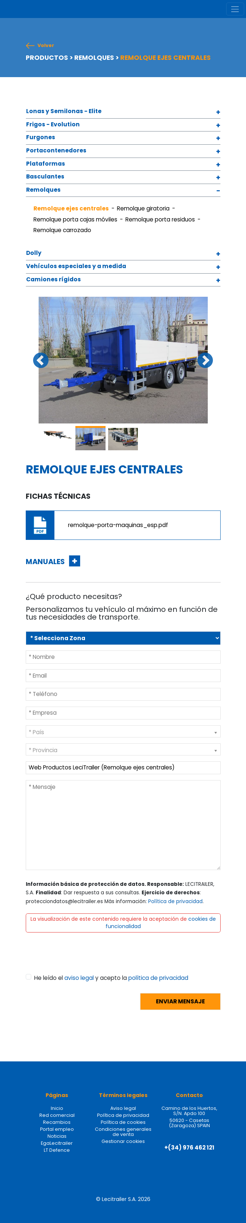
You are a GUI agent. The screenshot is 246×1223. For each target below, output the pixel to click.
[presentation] (82, 959)
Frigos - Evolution (53, 124)
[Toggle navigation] (235, 9)
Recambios (57, 1122)
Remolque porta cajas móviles (75, 219)
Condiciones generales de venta (123, 1131)
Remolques (43, 190)
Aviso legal (123, 1108)
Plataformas (45, 163)
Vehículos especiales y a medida (76, 266)
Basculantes (45, 176)
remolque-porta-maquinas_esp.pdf (118, 525)
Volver (46, 45)
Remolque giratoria (143, 208)
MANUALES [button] (46, 561)
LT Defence (57, 1150)
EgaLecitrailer (57, 1143)
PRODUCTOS (47, 57)
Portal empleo (57, 1129)
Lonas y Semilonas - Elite (63, 111)
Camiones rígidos (53, 279)
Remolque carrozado (62, 230)
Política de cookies (123, 1122)
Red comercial (57, 1115)
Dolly (34, 253)
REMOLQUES (94, 57)
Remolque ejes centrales (71, 208)
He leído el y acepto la (111, 978)
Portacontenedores (56, 150)
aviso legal (79, 978)
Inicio (57, 1108)
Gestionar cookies (123, 1141)
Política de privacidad (175, 901)
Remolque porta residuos (160, 219)
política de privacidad (158, 978)
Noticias (57, 1136)
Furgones (40, 137)
